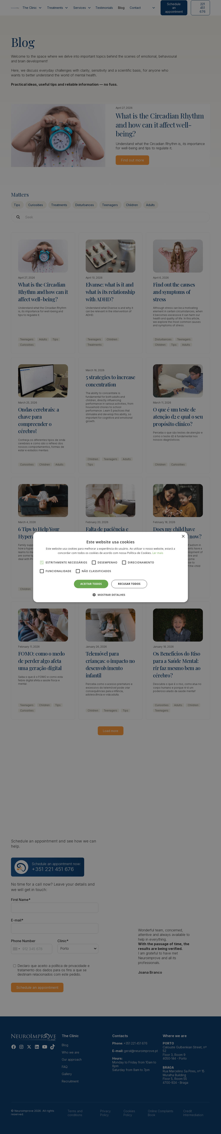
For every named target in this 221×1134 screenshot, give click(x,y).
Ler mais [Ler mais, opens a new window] (157, 553)
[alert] (110, 567)
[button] (110, 595)
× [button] (183, 536)
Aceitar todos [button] (91, 584)
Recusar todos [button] (129, 584)
